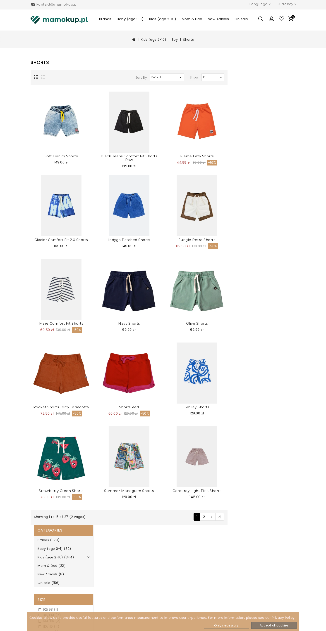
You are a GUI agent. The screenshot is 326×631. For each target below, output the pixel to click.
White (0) (45, 406)
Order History (173, 562)
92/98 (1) (45, 140)
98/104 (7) (46, 146)
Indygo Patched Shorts (197, 240)
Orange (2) (46, 378)
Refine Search (49, 424)
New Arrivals (218, 19)
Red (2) (43, 390)
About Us (42, 554)
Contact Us (171, 584)
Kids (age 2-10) (162, 19)
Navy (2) (44, 373)
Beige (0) (45, 327)
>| (287, 517)
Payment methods (51, 569)
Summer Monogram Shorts (197, 491)
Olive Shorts (265, 323)
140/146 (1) (46, 185)
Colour (42, 319)
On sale (241, 19)
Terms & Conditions (51, 584)
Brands (105, 19)
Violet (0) (45, 401)
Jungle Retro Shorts (265, 240)
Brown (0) (45, 344)
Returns (100, 569)
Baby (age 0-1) (130, 19)
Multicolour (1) (49, 367)
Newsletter (103, 562)
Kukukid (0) (47, 293)
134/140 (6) (47, 179)
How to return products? (56, 592)
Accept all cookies (274, 625)
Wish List (169, 569)
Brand (41, 267)
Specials (168, 577)
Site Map (101, 577)
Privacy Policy (46, 577)
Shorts (188, 39)
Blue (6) (44, 339)
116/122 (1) (45, 163)
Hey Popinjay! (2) (51, 287)
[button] (271, 18)
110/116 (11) (45, 157)
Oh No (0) (45, 310)
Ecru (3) (44, 350)
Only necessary (226, 625)
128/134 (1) (46, 174)
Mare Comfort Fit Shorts (129, 323)
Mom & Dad (192, 19)
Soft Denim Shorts (129, 156)
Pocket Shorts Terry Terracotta (129, 407)
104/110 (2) (46, 151)
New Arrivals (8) (47, 104)
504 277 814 (245, 555)
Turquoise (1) (48, 395)
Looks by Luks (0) (51, 298)
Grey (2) (44, 361)
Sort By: (209, 77)
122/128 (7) (46, 168)
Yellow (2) (45, 412)
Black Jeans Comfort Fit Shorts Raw (197, 158)
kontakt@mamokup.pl (255, 564)
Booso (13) (46, 276)
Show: (262, 77)
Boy (175, 39)
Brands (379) (45, 70)
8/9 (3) (43, 219)
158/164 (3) (46, 196)
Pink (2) (43, 384)
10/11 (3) (44, 225)
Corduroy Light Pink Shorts (264, 491)
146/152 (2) (46, 191)
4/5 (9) (43, 208)
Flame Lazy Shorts (265, 156)
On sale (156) (45, 113)
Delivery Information (52, 562)
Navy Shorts (197, 323)
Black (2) (45, 333)
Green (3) (45, 356)
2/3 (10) (44, 202)
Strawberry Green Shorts (129, 491)
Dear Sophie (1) (50, 281)
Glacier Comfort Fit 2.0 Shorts (129, 240)
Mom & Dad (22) (48, 96)
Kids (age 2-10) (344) (52, 87)
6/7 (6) (43, 213)
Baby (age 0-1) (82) (51, 79)
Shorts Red (197, 407)
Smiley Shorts (265, 407)
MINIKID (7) (46, 304)
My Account (172, 554)
